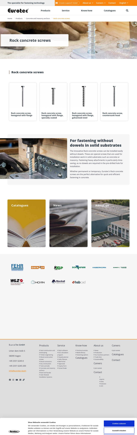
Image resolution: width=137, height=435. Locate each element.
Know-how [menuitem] (86, 10)
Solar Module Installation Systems (45, 376)
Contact (112, 3)
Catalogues (81, 357)
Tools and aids (44, 366)
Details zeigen (113, 431)
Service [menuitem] (66, 10)
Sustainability (98, 359)
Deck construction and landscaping (47, 351)
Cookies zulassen (119, 407)
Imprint (101, 378)
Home (9, 18)
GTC (101, 386)
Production (98, 353)
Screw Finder (62, 368)
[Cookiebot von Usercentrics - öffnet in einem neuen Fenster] (13, 430)
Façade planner (62, 357)
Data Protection (101, 383)
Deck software (62, 350)
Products (19, 18)
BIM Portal (61, 361)
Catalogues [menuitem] (110, 10)
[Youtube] (17, 380)
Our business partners (101, 355)
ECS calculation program (62, 354)
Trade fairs (98, 357)
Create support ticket (66, 3)
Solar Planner (62, 359)
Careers (101, 3)
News (96, 350)
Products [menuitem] (45, 10)
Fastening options (82, 355)
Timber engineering (46, 355)
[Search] (127, 10)
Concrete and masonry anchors (38, 18)
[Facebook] (10, 380)
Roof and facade (45, 373)
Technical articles (82, 350)
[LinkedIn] (20, 380)
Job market (98, 368)
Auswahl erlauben (119, 414)
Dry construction (45, 364)
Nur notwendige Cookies (119, 421)
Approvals (61, 364)
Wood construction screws (46, 358)
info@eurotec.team (17, 371)
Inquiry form (62, 366)
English (124, 3)
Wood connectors (45, 361)
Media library (80, 353)
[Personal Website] (24, 380)
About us (88, 3)
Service (61, 345)
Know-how (81, 345)
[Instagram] (13, 380)
